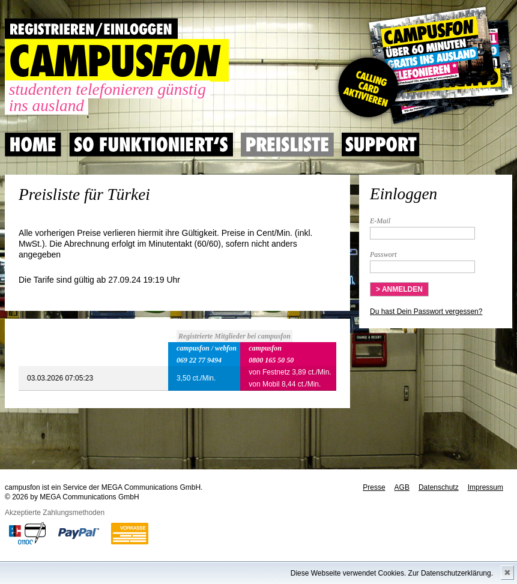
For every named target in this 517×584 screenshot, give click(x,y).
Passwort (383, 254)
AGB (402, 487)
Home (33, 145)
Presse (374, 487)
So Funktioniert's (151, 145)
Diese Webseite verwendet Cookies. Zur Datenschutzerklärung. (392, 573)
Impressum (485, 487)
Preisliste (287, 145)
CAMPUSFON (117, 60)
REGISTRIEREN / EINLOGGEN (91, 28)
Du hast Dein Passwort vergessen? (426, 311)
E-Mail (380, 221)
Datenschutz (439, 487)
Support (381, 145)
